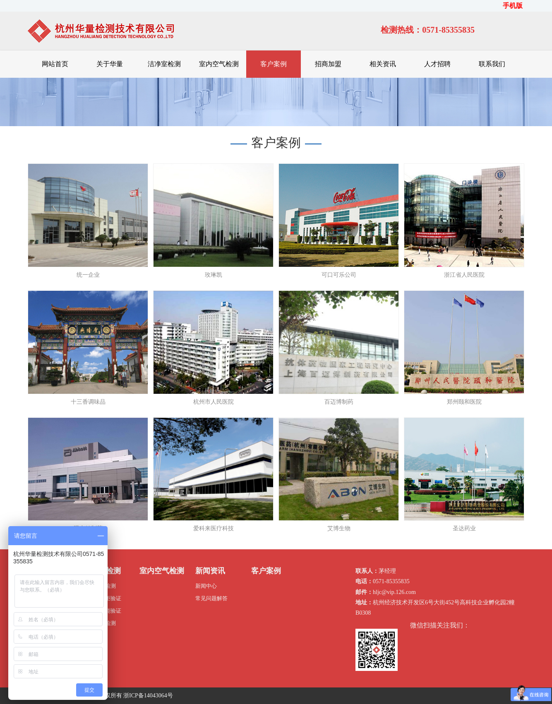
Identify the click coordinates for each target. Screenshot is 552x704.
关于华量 (109, 63)
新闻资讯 (210, 571)
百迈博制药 (338, 402)
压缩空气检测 (100, 623)
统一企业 (88, 275)
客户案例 (273, 63)
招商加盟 (328, 63)
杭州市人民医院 (213, 402)
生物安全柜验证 (102, 598)
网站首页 (55, 63)
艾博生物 (338, 528)
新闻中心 (206, 586)
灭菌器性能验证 (102, 611)
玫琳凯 (213, 275)
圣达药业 (464, 528)
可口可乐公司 (339, 275)
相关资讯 (383, 63)
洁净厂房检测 (100, 586)
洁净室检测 (164, 63)
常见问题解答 (211, 598)
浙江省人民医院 (464, 275)
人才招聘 (437, 63)
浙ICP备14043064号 (148, 695)
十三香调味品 (88, 402)
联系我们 (492, 63)
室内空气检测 (219, 63)
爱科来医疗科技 (213, 528)
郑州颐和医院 (464, 402)
